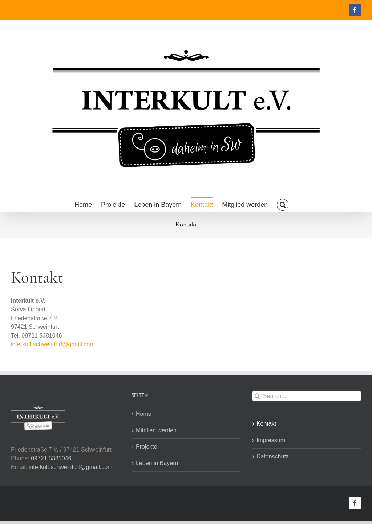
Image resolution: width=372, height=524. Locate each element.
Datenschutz (272, 456)
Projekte (146, 447)
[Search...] (306, 396)
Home (143, 414)
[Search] (257, 396)
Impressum (270, 440)
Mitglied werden (156, 430)
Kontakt (266, 424)
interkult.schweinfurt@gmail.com (53, 344)
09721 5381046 (51, 458)
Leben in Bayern (157, 463)
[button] (282, 204)
